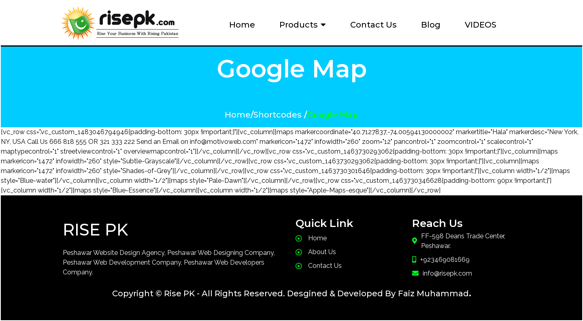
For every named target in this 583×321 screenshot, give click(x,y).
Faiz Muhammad (433, 293)
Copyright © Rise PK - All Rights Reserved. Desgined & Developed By (254, 293)
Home (238, 115)
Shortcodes (277, 115)
